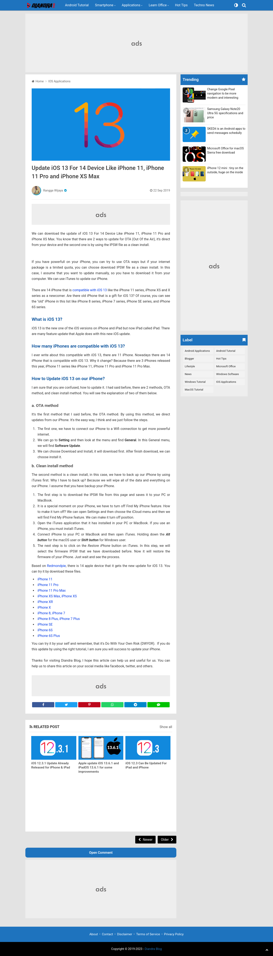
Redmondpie (56, 566)
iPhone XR (45, 602)
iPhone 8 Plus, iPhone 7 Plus (59, 619)
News (188, 374)
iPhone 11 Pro (48, 585)
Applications (131, 5)
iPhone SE (45, 624)
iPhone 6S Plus (49, 636)
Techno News (204, 5)
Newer (147, 840)
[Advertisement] (136, 43)
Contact (107, 934)
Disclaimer (124, 934)
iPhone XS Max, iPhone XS (57, 596)
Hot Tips (181, 5)
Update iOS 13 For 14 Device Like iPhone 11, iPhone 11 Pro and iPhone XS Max (98, 172)
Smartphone (104, 5)
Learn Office (158, 5)
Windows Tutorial (195, 381)
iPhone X (44, 607)
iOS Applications (226, 381)
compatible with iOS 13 (90, 290)
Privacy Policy (174, 934)
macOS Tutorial (194, 389)
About (93, 934)
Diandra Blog (153, 949)
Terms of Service (148, 934)
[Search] (244, 5)
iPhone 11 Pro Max (52, 590)
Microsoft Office (226, 366)
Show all (166, 727)
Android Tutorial (77, 5)
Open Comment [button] (101, 853)
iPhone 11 (45, 579)
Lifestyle (190, 366)
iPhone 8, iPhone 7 (51, 613)
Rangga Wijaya (53, 190)
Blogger (189, 358)
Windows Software (227, 374)
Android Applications (197, 350)
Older (165, 840)
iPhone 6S (45, 630)
